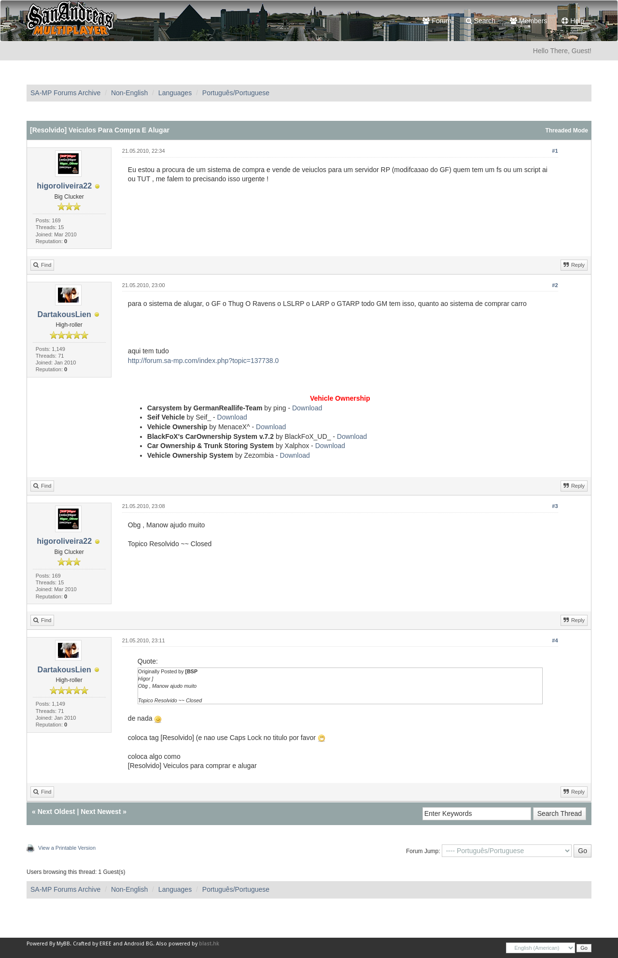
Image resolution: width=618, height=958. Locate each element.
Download (307, 408)
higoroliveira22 (64, 186)
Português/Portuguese (235, 93)
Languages (175, 93)
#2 (555, 285)
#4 (555, 640)
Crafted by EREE (92, 944)
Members (528, 21)
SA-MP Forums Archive (65, 93)
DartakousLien (64, 314)
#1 (555, 151)
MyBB (63, 944)
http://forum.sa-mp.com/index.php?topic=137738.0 (203, 360)
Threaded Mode (566, 130)
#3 (555, 506)
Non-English (129, 93)
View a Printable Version (67, 848)
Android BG (138, 944)
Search (480, 21)
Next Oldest (56, 811)
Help (573, 21)
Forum (436, 21)
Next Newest (101, 811)
